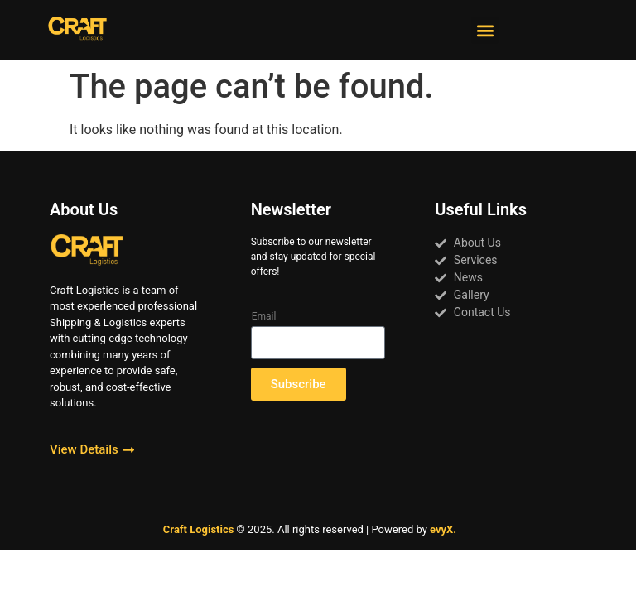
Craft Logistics (198, 529)
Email (264, 316)
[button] (485, 30)
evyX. (443, 529)
